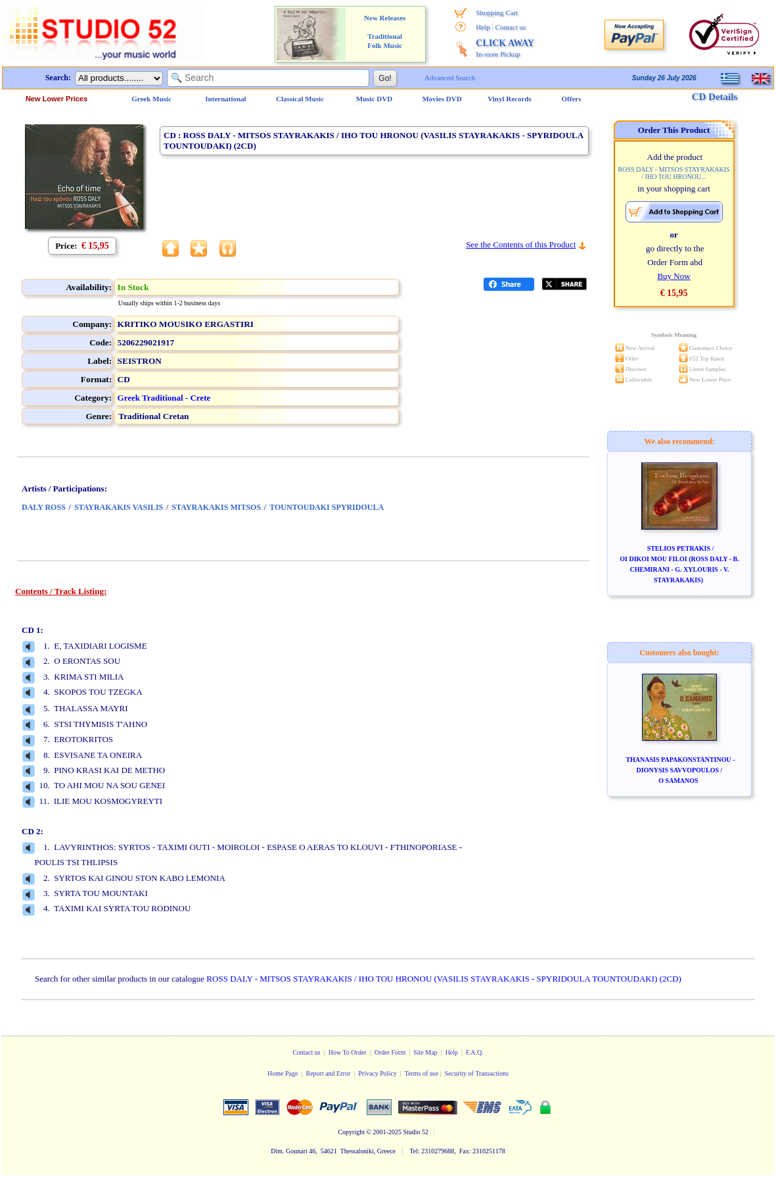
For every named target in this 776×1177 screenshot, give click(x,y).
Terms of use (422, 1073)
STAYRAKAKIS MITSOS (216, 507)
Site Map (425, 1052)
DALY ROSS (44, 507)
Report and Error (328, 1073)
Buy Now (673, 276)
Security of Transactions (477, 1073)
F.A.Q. (475, 1052)
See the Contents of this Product (521, 244)
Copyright (351, 1132)
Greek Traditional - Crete (164, 398)
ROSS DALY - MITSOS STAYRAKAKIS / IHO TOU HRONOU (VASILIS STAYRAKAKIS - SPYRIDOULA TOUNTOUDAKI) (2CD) (443, 979)
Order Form (390, 1052)
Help (483, 27)
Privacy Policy (377, 1073)
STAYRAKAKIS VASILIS (118, 507)
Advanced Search (449, 78)
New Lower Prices (56, 99)
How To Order (348, 1052)
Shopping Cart (497, 12)
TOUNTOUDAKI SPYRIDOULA (326, 507)
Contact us (510, 27)
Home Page (282, 1073)
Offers (572, 99)
